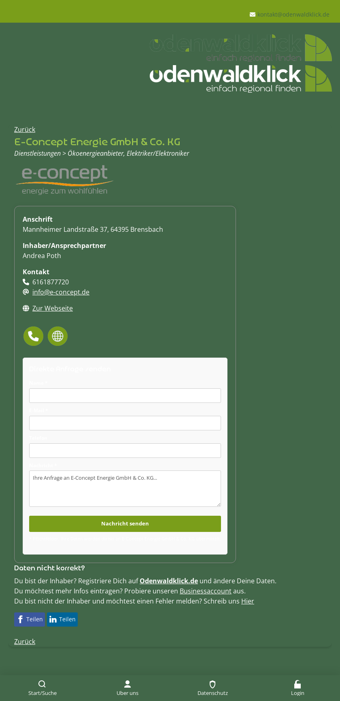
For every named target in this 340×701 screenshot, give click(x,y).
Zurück (24, 129)
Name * (38, 382)
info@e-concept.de (60, 292)
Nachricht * (43, 465)
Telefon (38, 437)
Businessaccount (206, 591)
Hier (247, 601)
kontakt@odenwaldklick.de (293, 14)
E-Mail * (38, 410)
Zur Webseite (52, 308)
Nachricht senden (125, 523)
